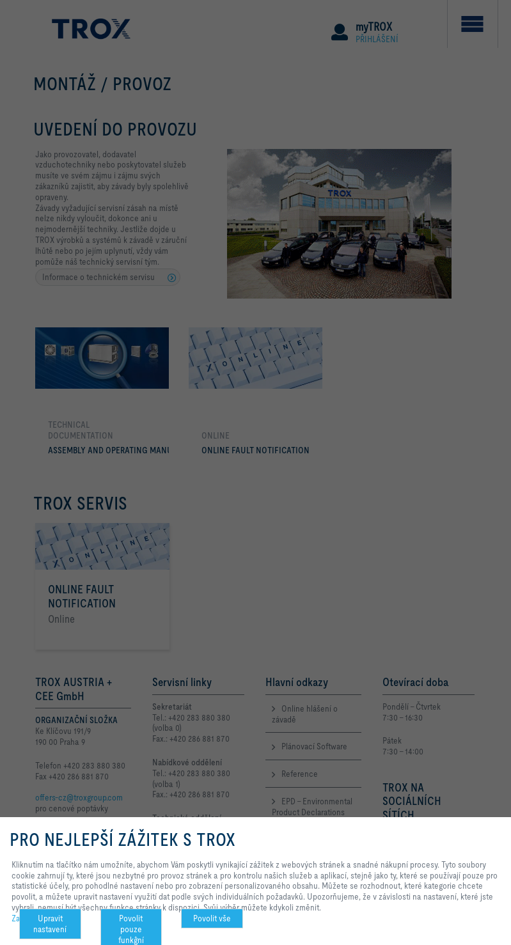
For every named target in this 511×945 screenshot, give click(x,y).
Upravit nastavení (50, 923)
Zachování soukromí (46, 918)
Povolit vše (212, 918)
